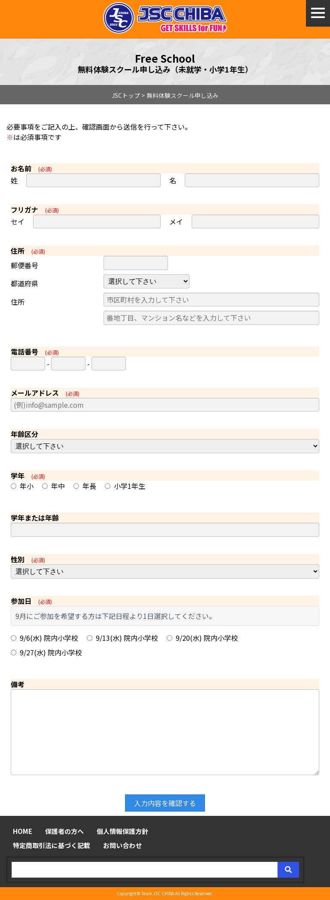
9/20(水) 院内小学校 (202, 638)
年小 (22, 486)
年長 (84, 486)
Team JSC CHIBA (157, 893)
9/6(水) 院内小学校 (44, 638)
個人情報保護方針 (122, 831)
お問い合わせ (122, 845)
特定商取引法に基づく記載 (51, 845)
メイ (176, 221)
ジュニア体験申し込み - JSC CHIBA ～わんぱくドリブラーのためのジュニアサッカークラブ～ (165, 17)
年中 (53, 486)
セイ (17, 221)
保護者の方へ (64, 831)
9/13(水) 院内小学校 (122, 638)
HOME (22, 831)
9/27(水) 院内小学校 (46, 652)
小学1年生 (125, 486)
